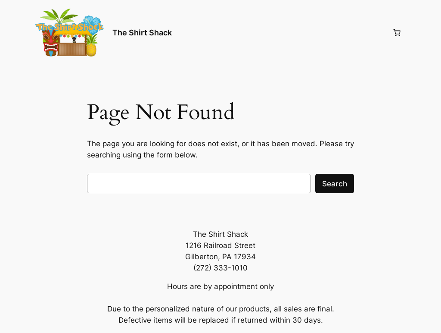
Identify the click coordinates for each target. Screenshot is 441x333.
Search (334, 183)
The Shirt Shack (142, 32)
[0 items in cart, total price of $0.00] (397, 33)
